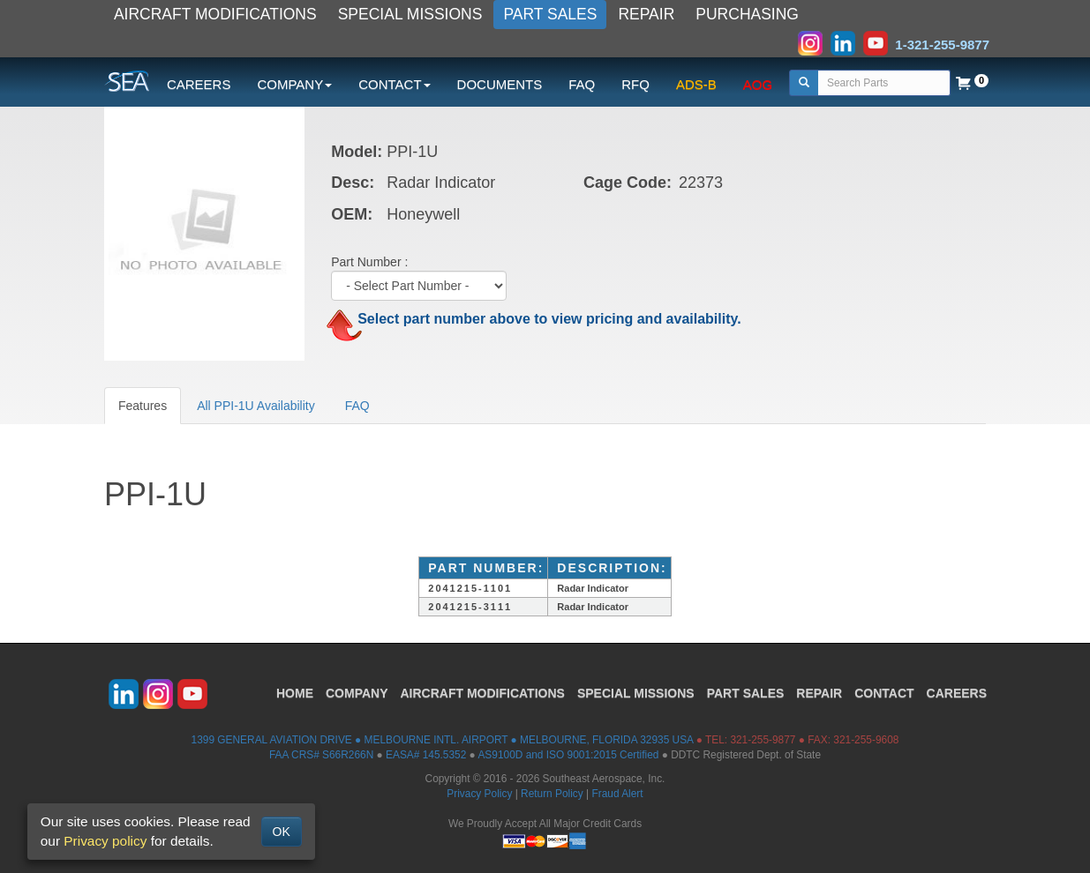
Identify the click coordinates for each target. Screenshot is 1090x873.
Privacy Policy (479, 793)
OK (281, 831)
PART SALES (550, 14)
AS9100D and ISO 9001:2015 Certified (567, 755)
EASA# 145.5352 (426, 755)
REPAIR (646, 14)
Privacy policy (105, 840)
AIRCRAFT (483, 693)
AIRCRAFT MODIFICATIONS (215, 14)
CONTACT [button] (394, 84)
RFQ (635, 84)
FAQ (581, 84)
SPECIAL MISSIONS (410, 14)
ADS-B (696, 84)
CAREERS (199, 84)
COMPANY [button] (294, 84)
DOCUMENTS (500, 84)
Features (142, 406)
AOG (757, 84)
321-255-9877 (762, 740)
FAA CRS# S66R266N (321, 755)
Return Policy (552, 793)
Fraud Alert (617, 793)
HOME (294, 693)
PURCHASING (747, 14)
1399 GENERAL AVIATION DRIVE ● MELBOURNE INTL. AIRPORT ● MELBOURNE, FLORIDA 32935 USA (443, 740)
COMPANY (357, 693)
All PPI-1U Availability (256, 406)
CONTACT (883, 693)
